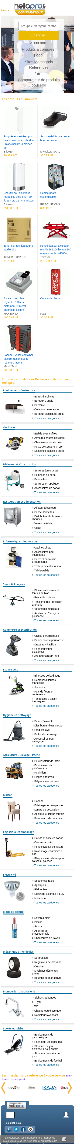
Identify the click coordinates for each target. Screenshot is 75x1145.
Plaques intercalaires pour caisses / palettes (48, 860)
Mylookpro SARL (50, 151)
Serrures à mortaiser (46, 470)
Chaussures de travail (47, 938)
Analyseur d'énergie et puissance (46, 615)
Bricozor (8, 151)
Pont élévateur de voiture (48, 846)
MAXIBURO (11, 313)
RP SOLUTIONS (50, 204)
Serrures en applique (46, 483)
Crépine (39, 966)
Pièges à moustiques (46, 781)
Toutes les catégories (46, 418)
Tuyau (38, 1001)
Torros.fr (45, 257)
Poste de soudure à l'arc (48, 446)
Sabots (38, 926)
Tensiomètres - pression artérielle (47, 603)
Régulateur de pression (47, 962)
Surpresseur (41, 957)
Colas (37, 527)
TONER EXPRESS (15, 257)
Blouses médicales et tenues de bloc (45, 592)
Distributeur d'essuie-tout (48, 725)
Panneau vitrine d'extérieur (42, 650)
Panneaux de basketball (48, 1041)
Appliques (40, 885)
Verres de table (43, 523)
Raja (43, 313)
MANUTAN (10, 366)
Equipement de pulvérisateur (42, 767)
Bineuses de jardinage (47, 675)
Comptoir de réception (47, 409)
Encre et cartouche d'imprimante (44, 560)
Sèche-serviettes (44, 512)
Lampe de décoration (46, 809)
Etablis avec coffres (45, 433)
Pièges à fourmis (44, 776)
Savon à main (42, 917)
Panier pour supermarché (49, 640)
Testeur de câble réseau (48, 566)
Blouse (38, 922)
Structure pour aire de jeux (46, 1055)
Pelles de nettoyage (45, 734)
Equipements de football (48, 1060)
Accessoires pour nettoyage (43, 740)
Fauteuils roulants (44, 597)
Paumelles (40, 479)
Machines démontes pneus (45, 972)
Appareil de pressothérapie (40, 932)
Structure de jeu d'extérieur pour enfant (45, 1048)
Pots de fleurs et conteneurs (42, 693)
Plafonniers (40, 889)
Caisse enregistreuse (46, 635)
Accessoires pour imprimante (43, 553)
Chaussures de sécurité (48, 442)
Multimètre (40, 898)
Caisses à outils (43, 842)
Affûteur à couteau (45, 507)
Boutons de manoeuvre (47, 977)
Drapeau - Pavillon (45, 644)
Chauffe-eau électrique (47, 1010)
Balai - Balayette (43, 721)
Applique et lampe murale (49, 813)
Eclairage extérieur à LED (49, 893)
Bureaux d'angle (43, 400)
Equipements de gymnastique (42, 1036)
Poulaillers (40, 772)
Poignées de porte (45, 474)
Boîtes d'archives (44, 396)
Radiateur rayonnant (46, 1015)
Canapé (39, 801)
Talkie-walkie (41, 570)
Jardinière (40, 687)
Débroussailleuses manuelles (44, 681)
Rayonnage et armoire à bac (47, 852)
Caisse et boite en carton (48, 838)
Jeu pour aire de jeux (46, 655)
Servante (39, 405)
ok (65, 1139)
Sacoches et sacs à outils (49, 450)
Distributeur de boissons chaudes (47, 518)
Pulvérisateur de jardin (47, 761)
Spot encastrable (44, 880)
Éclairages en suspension (49, 805)
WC (36, 1006)
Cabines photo (42, 547)
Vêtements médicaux (46, 608)
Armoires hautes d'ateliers (49, 437)
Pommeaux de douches (48, 818)
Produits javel (42, 729)
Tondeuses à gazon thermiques (44, 700)
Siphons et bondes (45, 997)
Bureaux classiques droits (49, 413)
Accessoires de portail (47, 487)
